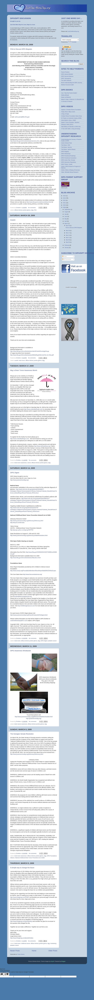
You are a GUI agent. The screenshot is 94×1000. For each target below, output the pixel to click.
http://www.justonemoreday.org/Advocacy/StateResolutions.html (29, 535)
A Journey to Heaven (66, 101)
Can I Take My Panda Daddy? (69, 93)
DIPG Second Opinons (67, 76)
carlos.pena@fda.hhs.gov (22, 117)
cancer (29, 462)
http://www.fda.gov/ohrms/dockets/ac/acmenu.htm (24, 141)
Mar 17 (68, 233)
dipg (32, 210)
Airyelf (52, 961)
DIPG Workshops (65, 153)
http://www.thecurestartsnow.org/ (32, 574)
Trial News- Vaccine (66, 147)
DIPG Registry (65, 151)
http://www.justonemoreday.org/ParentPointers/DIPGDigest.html (29, 615)
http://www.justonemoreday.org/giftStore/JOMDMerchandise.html (34, 716)
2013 (64, 198)
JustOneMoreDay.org (73, 31)
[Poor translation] (6, 974)
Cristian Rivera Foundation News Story (71, 116)
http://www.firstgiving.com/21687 (19, 897)
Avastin (13, 220)
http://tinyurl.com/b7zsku (17, 522)
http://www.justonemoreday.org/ (19, 480)
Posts (64, 256)
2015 (64, 195)
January (67, 247)
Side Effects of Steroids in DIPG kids (71, 126)
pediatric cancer (52, 640)
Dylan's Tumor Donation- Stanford (70, 122)
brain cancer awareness (20, 724)
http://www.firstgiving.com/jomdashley (21, 921)
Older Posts (52, 951)
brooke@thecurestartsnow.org (23, 596)
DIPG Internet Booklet (67, 74)
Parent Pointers (65, 72)
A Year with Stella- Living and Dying (70, 128)
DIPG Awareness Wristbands (20, 651)
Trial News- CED (65, 145)
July (66, 214)
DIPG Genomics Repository (68, 162)
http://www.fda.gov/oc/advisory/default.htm (38, 202)
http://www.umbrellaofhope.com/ (33, 409)
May (66, 218)
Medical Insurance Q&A (67, 84)
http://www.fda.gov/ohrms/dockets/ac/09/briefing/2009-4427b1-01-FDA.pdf (32, 355)
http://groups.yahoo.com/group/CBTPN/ (21, 530)
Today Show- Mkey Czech (68, 111)
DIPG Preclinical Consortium (68, 158)
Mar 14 (68, 235)
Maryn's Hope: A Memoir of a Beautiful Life (72, 99)
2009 (64, 207)
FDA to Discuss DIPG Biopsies (21, 49)
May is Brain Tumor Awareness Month (23, 370)
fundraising (53, 943)
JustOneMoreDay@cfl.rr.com (18, 620)
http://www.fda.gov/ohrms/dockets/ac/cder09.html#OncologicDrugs (29, 351)
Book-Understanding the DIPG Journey (71, 82)
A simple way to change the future (22, 868)
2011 (64, 202)
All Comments (66, 259)
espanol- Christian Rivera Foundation (71, 109)
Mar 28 (68, 230)
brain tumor (22, 360)
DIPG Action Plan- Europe (68, 160)
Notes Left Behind (66, 97)
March (66, 223)
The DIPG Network (66, 80)
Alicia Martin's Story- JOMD (68, 120)
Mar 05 (68, 242)
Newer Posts (15, 951)
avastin (16, 360)
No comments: (32, 207)
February (67, 245)
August (67, 211)
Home (34, 951)
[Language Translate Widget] (70, 39)
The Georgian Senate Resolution (22, 734)
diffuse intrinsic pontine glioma (22, 210)
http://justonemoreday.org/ (33, 718)
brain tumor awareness (20, 462)
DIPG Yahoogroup (66, 78)
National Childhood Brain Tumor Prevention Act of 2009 (29, 857)
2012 (64, 200)
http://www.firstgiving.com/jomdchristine (21, 938)
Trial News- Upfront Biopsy (68, 149)
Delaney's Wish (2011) (67, 124)
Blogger (63, 961)
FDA (35, 210)
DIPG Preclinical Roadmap (68, 155)
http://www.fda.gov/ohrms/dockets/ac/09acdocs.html (25, 557)
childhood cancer (25, 943)
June (66, 216)
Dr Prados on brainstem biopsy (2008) (71, 118)
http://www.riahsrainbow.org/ (42, 446)
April (66, 221)
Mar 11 (68, 237)
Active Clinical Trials (66, 143)
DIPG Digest (14, 473)
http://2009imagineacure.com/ (26, 605)
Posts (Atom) (20, 954)
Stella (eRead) (65, 95)
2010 (64, 205)
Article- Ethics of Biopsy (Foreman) (70, 170)
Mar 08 (68, 240)
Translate (72, 42)
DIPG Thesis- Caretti (66, 164)
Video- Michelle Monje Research (69, 172)
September (68, 209)
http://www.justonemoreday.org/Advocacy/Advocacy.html (26, 520)
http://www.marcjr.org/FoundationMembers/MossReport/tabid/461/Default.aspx (33, 570)
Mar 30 (68, 225)
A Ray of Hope (65, 114)
